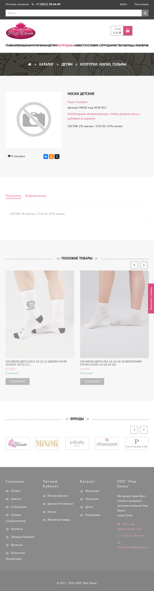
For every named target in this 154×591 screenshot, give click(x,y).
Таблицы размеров (135, 45)
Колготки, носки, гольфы (102, 64)
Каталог (46, 64)
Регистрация (142, 4)
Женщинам (24, 45)
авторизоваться (97, 114)
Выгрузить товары (151, 298)
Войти (123, 4)
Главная (11, 45)
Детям (52, 45)
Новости (80, 45)
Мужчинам (40, 45)
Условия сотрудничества (104, 45)
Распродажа (65, 45)
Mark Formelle (77, 102)
